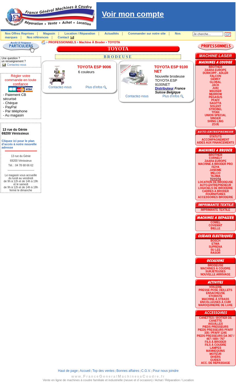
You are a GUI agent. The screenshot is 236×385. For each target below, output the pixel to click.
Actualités (112, 33)
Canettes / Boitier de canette (215, 319)
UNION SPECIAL (215, 115)
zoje (215, 124)
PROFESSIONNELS (62, 42)
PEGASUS (215, 97)
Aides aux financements (215, 142)
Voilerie (215, 287)
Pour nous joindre (166, 371)
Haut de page (68, 371)
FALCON (215, 76)
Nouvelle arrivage (216, 274)
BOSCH (215, 240)
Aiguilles (215, 323)
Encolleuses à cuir (215, 302)
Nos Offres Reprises (19, 33)
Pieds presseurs (215, 326)
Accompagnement (215, 139)
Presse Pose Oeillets (215, 290)
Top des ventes (103, 371)
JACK (215, 85)
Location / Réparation (79, 33)
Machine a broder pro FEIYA (215, 165)
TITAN (216, 112)
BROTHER (215, 67)
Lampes (215, 347)
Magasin (49, 33)
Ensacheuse (215, 293)
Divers (215, 356)
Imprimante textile (215, 209)
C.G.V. (146, 371)
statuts (215, 136)
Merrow (215, 94)
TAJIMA (215, 176)
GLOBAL (215, 82)
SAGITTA (215, 103)
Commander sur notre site (147, 33)
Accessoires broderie (215, 197)
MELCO (215, 173)
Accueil (85, 371)
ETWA (216, 243)
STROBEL (215, 109)
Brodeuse (215, 265)
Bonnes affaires (127, 371)
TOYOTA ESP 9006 (94, 67)
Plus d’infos (94, 87)
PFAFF (215, 100)
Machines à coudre (215, 268)
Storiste (215, 296)
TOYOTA (114, 42)
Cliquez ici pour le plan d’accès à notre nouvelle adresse (19, 144)
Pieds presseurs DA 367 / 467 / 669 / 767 (215, 337)
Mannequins (215, 350)
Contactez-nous (59, 87)
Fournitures (215, 194)
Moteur (215, 353)
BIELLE (215, 228)
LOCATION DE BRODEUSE (215, 182)
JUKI (215, 88)
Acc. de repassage (215, 362)
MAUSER (215, 91)
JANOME (215, 170)
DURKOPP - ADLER (215, 73)
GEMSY (215, 79)
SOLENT (215, 106)
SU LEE (215, 249)
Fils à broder (215, 341)
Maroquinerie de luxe (215, 305)
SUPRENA (215, 246)
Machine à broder (92, 42)
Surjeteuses (215, 271)
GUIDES (215, 359)
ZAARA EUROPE (215, 70)
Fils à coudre (215, 344)
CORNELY (215, 157)
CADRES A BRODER (215, 191)
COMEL (215, 222)
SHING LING (215, 121)
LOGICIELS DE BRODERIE (215, 188)
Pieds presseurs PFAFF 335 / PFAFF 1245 (215, 331)
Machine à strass (215, 299)
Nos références (38, 37)
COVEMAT (215, 225)
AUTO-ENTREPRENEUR (215, 185)
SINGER (215, 118)
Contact (63, 37)
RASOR (215, 252)
